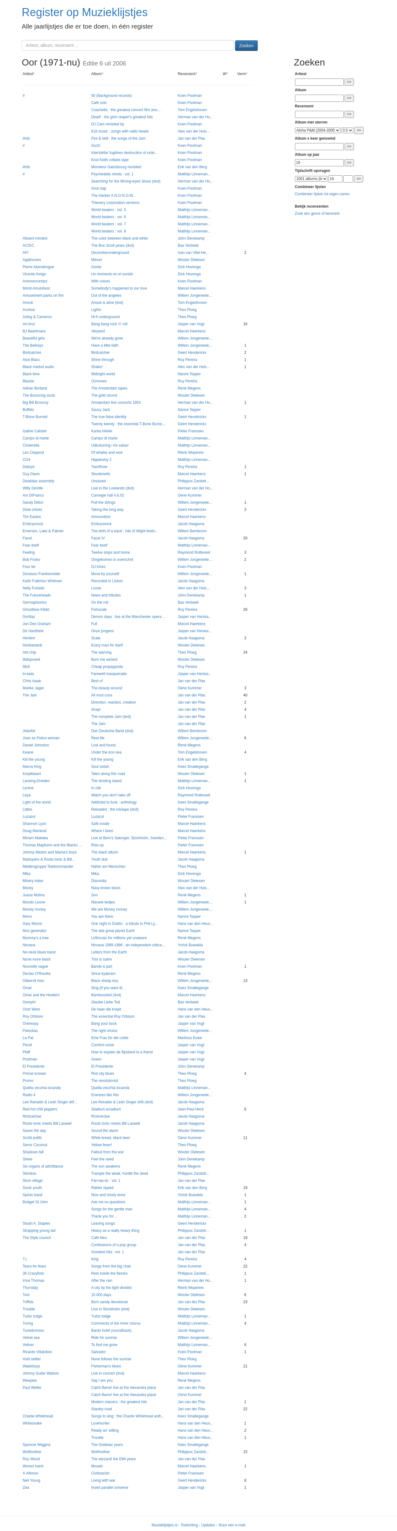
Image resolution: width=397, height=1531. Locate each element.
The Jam (30, 695)
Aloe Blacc (31, 360)
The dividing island (106, 781)
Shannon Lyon (34, 824)
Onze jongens (102, 631)
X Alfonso (30, 1473)
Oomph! (29, 1002)
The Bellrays (33, 345)
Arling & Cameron (37, 317)
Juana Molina (34, 895)
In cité (96, 788)
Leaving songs (103, 1223)
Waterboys (31, 1366)
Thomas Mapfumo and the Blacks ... (52, 845)
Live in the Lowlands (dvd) (112, 488)
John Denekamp (191, 238)
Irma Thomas (33, 1280)
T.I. (25, 1259)
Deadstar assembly (38, 481)
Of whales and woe (107, 452)
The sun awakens (105, 1166)
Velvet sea (31, 1337)
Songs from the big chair (111, 1266)
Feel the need (102, 1159)
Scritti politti (32, 1138)
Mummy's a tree (36, 938)
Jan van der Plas (191, 138)
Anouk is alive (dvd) (107, 302)
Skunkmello (100, 474)
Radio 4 (29, 1095)
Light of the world (37, 802)
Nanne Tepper (189, 374)
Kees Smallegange (193, 766)
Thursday (30, 1288)
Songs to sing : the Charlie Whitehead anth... (127, 1416)
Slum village (32, 1180)
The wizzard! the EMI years (113, 1459)
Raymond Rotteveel (194, 552)
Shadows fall (33, 1152)
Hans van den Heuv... (195, 923)
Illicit (26, 666)
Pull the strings (103, 502)
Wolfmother (32, 1452)
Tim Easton (32, 517)
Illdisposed (31, 659)
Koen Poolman (190, 95)
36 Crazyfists (33, 1273)
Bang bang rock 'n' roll (109, 324)
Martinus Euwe (190, 1038)
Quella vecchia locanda (42, 1088)
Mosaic (97, 1466)
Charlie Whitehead (38, 1416)
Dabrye (28, 467)
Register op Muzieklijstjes (85, 12)
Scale (95, 638)
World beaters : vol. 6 (108, 217)
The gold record (104, 395)
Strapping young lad (39, 1230)
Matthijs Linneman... (194, 174)
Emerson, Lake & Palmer (43, 531)
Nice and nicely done (108, 1195)
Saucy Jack (100, 410)
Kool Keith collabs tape (110, 160)
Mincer (96, 260)
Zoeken (246, 45)
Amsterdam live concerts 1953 (116, 402)
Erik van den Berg (192, 167)
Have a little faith (104, 345)
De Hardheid (33, 631)
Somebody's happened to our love (119, 288)
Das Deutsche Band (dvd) (112, 731)
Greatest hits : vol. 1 (107, 1252)
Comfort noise (102, 1045)
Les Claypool (33, 452)
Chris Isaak (32, 681)
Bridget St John (35, 1202)
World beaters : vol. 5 (108, 210)
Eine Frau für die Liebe (109, 1038)
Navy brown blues (106, 888)
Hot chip (29, 652)
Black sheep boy (104, 981)
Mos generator (35, 931)
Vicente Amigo (34, 274)
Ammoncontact (35, 281)
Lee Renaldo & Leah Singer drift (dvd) (122, 1102)
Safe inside (100, 824)
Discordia (99, 881)
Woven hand (33, 1466)
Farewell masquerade (109, 674)
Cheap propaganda (107, 666)
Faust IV (98, 538)
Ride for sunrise (104, 1337)
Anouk (28, 302)
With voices (100, 281)
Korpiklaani (32, 774)
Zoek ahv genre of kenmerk (317, 213)
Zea (26, 1487)
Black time (31, 374)
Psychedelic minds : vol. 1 (112, 174)
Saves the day (34, 1130)
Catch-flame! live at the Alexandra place (123, 1387)
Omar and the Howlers (41, 995)
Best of (97, 681)
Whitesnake (32, 1423)
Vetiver (28, 1345)
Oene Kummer (190, 495)
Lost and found (103, 745)
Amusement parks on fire (43, 295)
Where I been (102, 831)
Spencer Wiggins (37, 1445)
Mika (26, 873)
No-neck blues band (39, 952)
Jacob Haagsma (191, 524)
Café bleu (99, 1238)
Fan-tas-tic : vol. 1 (106, 1180)
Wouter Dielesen (191, 260)
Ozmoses (99, 381)
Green (96, 1059)
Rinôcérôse (32, 1116)
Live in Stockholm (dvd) (110, 1309)
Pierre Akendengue (38, 267)
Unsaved (98, 481)
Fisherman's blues (106, 1366)
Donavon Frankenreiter (41, 574)
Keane (28, 752)
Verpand (98, 331)
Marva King (32, 766)
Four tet (29, 567)
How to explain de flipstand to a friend (122, 1052)
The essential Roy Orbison (113, 1016)
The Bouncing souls (39, 395)
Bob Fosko (31, 559)
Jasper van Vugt (191, 324)
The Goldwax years (107, 1445)
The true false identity (109, 417)
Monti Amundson (36, 288)
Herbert (29, 638)
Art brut (29, 324)
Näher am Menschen (108, 866)
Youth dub (99, 859)
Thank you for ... (104, 1216)
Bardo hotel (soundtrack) (111, 1330)
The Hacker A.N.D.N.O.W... (113, 195)
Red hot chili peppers (40, 1109)
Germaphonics (35, 602)
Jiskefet (29, 731)
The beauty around (106, 688)
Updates (208, 1525)
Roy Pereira (187, 360)
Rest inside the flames (109, 1273)
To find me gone (104, 1345)
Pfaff (26, 1052)
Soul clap (98, 188)
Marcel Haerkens (192, 288)
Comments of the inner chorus (116, 1323)
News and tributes (106, 595)
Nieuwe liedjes (103, 902)
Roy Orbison (33, 1016)
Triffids (28, 1302)
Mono (27, 916)
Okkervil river (33, 981)
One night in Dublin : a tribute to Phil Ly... (124, 923)
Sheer (28, 1159)
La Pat (28, 1038)
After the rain (101, 1280)
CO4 (26, 459)
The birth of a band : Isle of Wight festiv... (124, 531)
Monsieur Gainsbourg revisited (116, 167)
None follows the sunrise (111, 1359)
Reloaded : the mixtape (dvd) (115, 809)
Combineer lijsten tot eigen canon (322, 194)
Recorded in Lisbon (107, 581)
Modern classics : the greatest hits (119, 1402)
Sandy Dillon (33, 502)
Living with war (103, 1480)
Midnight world (103, 374)
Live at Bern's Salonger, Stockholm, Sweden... (129, 838)
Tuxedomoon (33, 1330)
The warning (101, 652)
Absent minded (35, 238)
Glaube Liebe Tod (105, 1002)
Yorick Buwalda (190, 945)
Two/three (99, 467)
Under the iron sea (106, 752)
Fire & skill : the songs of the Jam (118, 138)
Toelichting (189, 1525)
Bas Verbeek (188, 245)
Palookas (30, 1031)
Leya (27, 795)
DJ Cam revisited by (107, 124)
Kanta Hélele (101, 431)
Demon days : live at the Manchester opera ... (128, 617)
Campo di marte (36, 438)
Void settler (32, 1359)
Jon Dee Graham (37, 624)
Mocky (28, 888)
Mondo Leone (34, 902)
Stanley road (101, 1409)
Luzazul (29, 816)
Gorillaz (29, 617)
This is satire (101, 959)
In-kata (28, 674)
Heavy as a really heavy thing (115, 1230)
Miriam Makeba (35, 838)
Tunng (28, 1323)
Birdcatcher (32, 352)
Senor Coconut (35, 1145)
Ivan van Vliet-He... (193, 252)
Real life (98, 738)
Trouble (29, 1309)
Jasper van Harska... (195, 617)
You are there (102, 916)
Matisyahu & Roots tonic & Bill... (49, 859)
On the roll (99, 602)
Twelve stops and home (110, 552)
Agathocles (32, 260)
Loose (96, 588)
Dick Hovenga (189, 267)
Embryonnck (33, 524)
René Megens (189, 388)
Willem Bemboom (192, 531)
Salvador (98, 1352)
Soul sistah (100, 766)
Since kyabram (103, 973)
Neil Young (31, 1480)
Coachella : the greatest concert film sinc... (126, 110)
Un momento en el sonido (112, 274)
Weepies (30, 1380)
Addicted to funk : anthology (114, 802)
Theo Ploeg (187, 310)
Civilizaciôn (100, 1473)
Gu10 (95, 145)
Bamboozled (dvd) (106, 995)
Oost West (31, 1009)
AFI (26, 252)
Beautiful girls (34, 338)
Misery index (33, 881)
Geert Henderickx (192, 352)
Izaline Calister (35, 431)
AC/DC (28, 245)
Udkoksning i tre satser (110, 445)
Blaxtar (28, 381)
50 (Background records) (111, 95)
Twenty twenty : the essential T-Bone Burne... (128, 424)
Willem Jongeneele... (195, 295)
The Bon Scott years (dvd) (112, 245)
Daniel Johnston (36, 745)
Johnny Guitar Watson (41, 1373)
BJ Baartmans (34, 331)
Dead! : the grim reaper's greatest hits (122, 117)
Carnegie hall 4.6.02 (107, 495)
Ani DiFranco (33, 495)
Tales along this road (108, 774)
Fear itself (31, 545)
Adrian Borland (35, 388)
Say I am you (102, 1380)
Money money (34, 909)
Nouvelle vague (35, 966)
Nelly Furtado (34, 588)
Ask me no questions (108, 1202)
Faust (27, 538)
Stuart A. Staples (36, 1223)
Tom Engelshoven (192, 110)
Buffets (28, 410)
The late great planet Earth (113, 931)
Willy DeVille (33, 488)
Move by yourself (105, 574)
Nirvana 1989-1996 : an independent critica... (128, 945)
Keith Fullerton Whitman (42, 581)
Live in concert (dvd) (107, 1373)
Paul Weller (32, 1387)
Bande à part (101, 966)
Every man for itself (107, 645)
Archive (29, 310)
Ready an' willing (105, 1430)
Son (94, 895)
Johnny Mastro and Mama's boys (50, 852)
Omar (27, 988)
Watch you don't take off (111, 795)
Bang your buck (104, 1023)
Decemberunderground (110, 252)
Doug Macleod (35, 831)
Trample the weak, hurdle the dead (119, 1173)
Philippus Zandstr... (193, 481)
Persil (27, 1045)
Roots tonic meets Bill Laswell (47, 1123)
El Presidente (34, 1066)
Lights (96, 310)
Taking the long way (107, 509)
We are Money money (109, 909)
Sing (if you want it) (107, 988)
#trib (26, 138)
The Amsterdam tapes (109, 388)
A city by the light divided (111, 1288)
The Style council (37, 1238)
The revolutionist (104, 1080)
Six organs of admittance (43, 1166)
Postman (30, 1059)
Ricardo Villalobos (37, 1352)
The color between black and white (119, 238)
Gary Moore (32, 923)
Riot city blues (102, 1073)
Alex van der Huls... (194, 131)
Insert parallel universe (109, 1487)
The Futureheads (37, 595)
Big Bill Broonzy (35, 402)
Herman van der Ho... (195, 117)
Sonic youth (32, 1188)
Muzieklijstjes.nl (164, 1525)
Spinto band (32, 1195)
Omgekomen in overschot (112, 559)
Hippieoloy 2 (101, 459)
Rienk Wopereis (191, 452)
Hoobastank (32, 645)
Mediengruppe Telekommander (48, 866)
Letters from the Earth (109, 952)
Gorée (96, 267)
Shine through (102, 360)
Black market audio (38, 367)
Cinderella (31, 445)
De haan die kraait (106, 1009)
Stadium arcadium (106, 1109)
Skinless (29, 1173)
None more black (37, 959)
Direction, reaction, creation (113, 702)
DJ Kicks (98, 567)
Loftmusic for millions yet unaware (119, 938)
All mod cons (101, 695)
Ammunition (101, 517)
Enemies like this (105, 1095)
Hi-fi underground (105, 317)
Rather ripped (102, 1188)
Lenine (28, 788)
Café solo (99, 103)
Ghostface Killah (36, 609)
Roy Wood (31, 1459)
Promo (28, 1080)
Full (94, 624)
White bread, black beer (110, 1138)
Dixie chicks (32, 509)
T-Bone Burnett (35, 417)
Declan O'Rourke (37, 973)
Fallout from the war (107, 1152)
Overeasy (30, 1023)
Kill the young (34, 759)
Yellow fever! (101, 1145)
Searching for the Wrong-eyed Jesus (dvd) (125, 181)
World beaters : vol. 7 (108, 224)
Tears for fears (34, 1266)
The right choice (104, 1031)
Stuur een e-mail (231, 1525)
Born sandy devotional (109, 1302)
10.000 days (101, 1295)
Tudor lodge (32, 1316)
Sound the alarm (104, 1130)
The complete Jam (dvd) (111, 716)
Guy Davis (31, 474)
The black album (104, 852)
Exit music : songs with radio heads (120, 131)
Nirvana (29, 945)
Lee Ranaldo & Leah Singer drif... (50, 1102)
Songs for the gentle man (111, 1209)
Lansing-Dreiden (36, 781)
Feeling (29, 552)
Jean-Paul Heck (191, 1109)
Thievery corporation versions (115, 202)
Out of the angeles (106, 295)
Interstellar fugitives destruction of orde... (124, 153)
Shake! (97, 367)
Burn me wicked (104, 659)
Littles (27, 809)
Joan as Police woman (41, 738)
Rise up (97, 845)
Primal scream (34, 1073)
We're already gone (107, 338)
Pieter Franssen (191, 431)
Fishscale (99, 609)
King (95, 1259)
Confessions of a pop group (113, 1245)
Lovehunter (100, 1423)
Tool (26, 1295)
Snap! (96, 709)
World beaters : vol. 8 (108, 231)
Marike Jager (33, 688)
